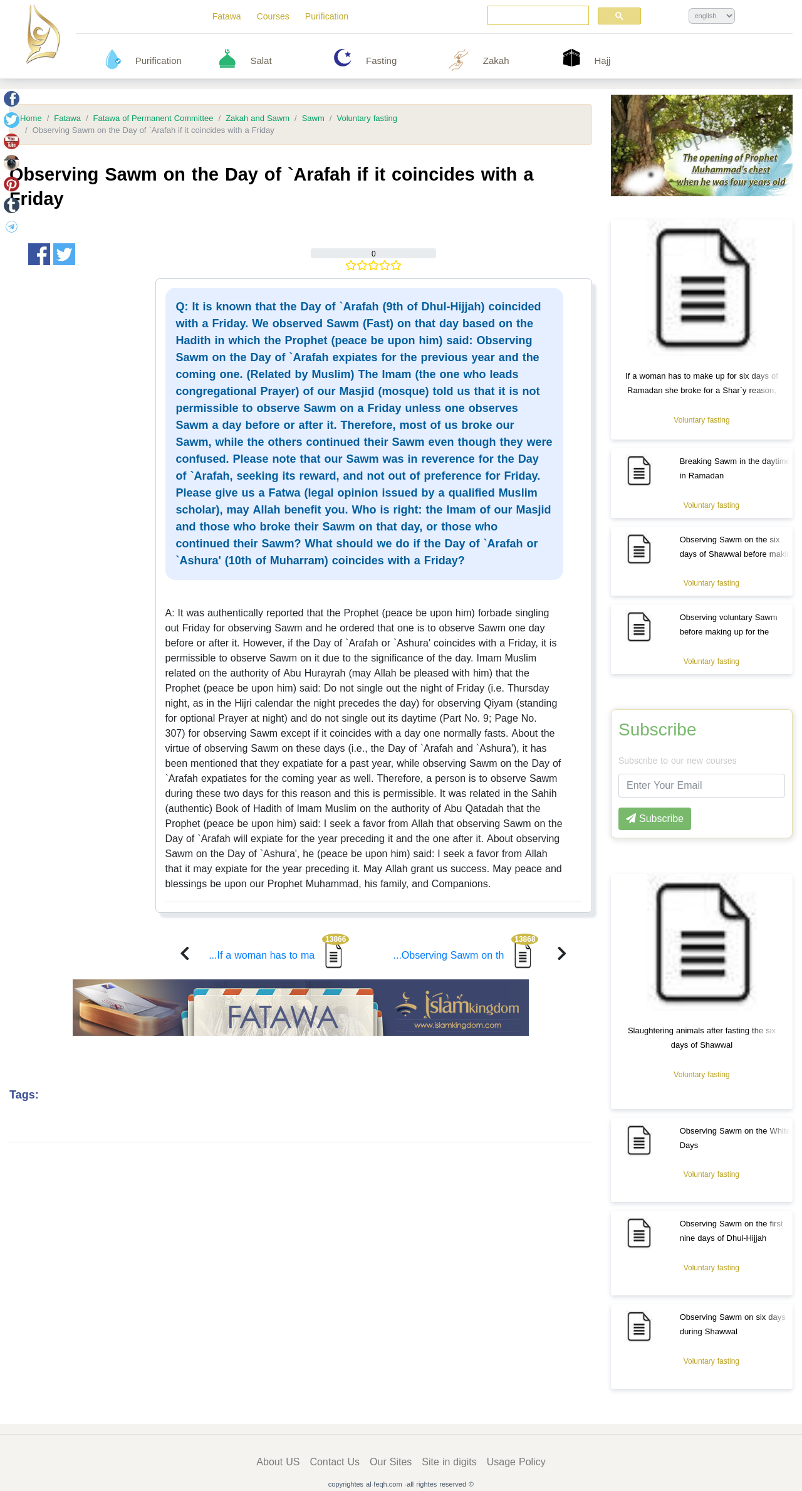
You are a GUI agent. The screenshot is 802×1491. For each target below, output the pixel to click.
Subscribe (657, 730)
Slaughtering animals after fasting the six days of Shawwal (702, 1038)
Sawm (313, 118)
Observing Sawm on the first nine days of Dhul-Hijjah (731, 1231)
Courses (273, 16)
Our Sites (391, 1462)
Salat (260, 61)
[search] (537, 15)
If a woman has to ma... (279, 955)
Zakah (496, 61)
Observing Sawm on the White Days (735, 1138)
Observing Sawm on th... (466, 955)
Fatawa (226, 16)
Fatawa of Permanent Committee (153, 118)
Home (31, 118)
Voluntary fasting (366, 118)
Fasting (381, 61)
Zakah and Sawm (257, 118)
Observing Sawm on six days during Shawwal (733, 1324)
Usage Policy (516, 1462)
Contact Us (335, 1462)
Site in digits (449, 1462)
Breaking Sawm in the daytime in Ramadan (735, 468)
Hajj (603, 61)
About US (277, 1462)
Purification (326, 16)
